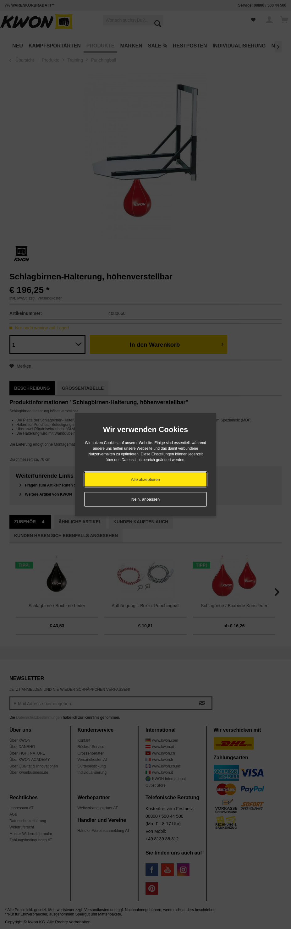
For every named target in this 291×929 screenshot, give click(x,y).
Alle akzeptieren (145, 479)
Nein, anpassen (145, 499)
